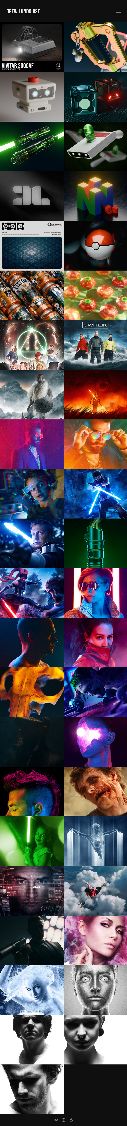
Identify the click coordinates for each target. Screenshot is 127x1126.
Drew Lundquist (23, 11)
